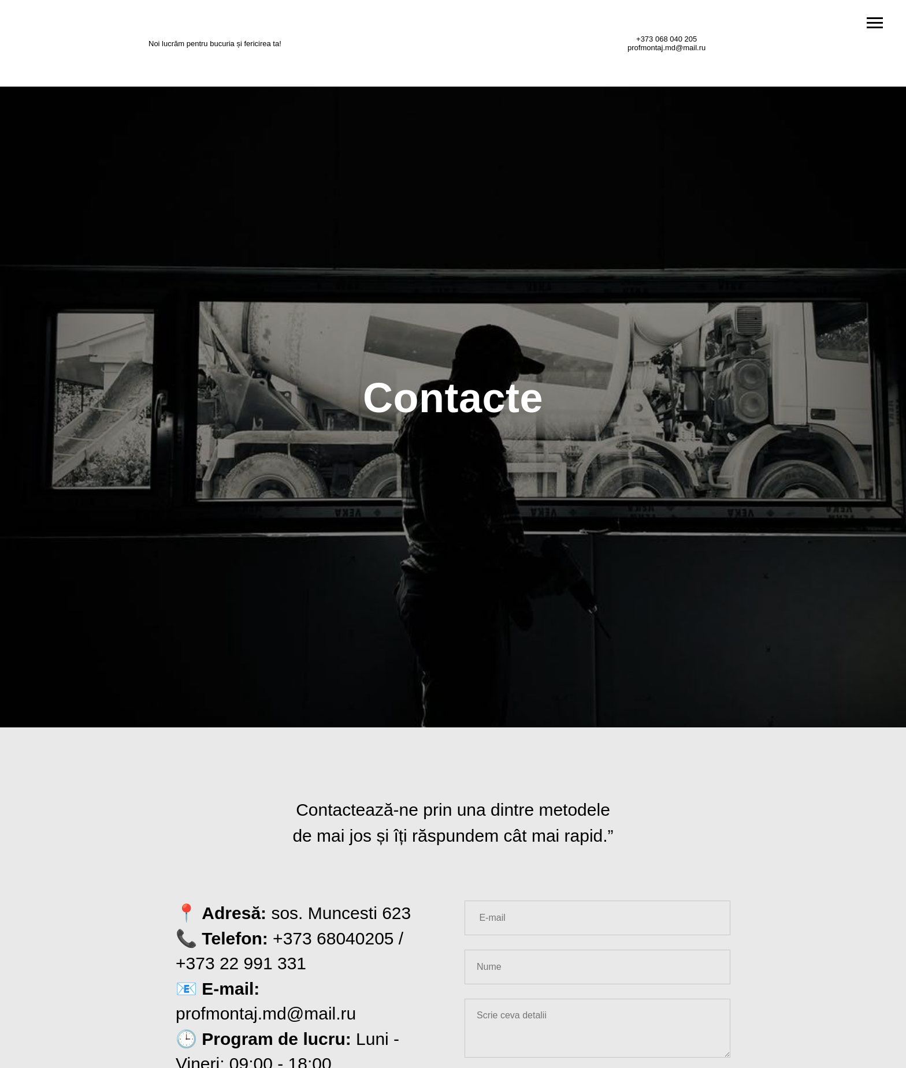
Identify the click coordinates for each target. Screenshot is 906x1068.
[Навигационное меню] (875, 23)
